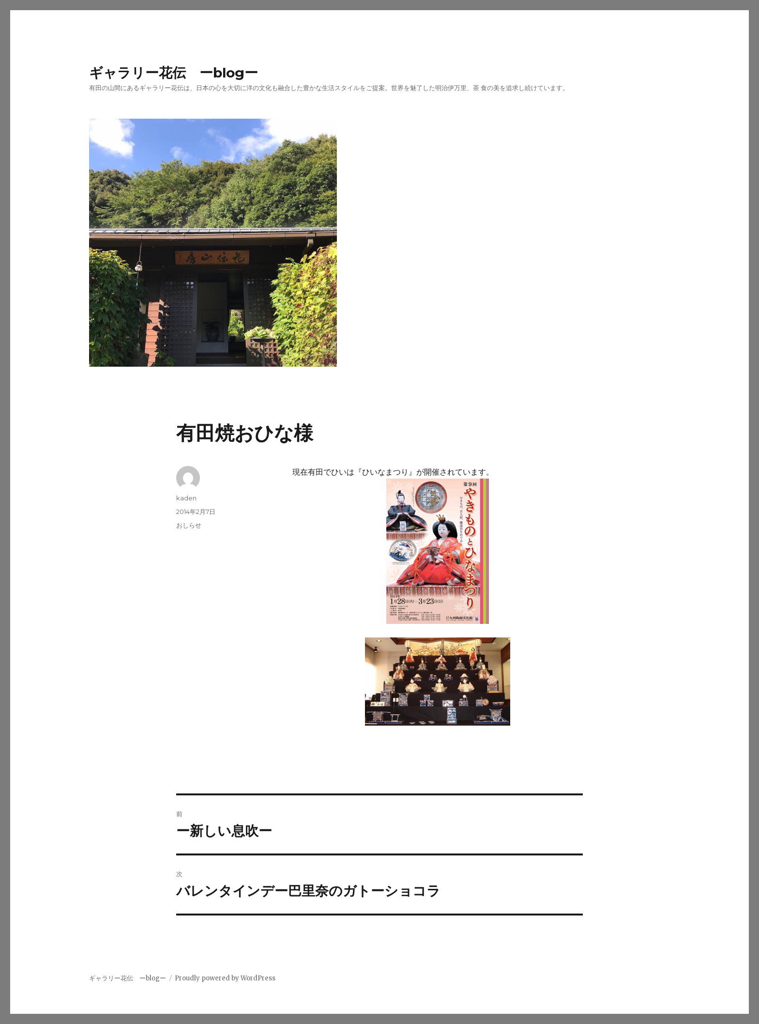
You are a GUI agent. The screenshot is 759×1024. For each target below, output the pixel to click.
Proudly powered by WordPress (225, 978)
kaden (186, 498)
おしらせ (188, 525)
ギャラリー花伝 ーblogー (173, 72)
